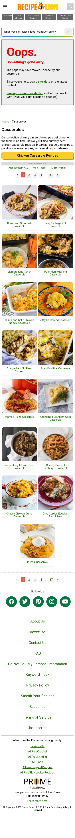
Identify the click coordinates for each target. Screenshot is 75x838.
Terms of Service (37, 717)
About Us (37, 621)
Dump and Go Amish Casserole (19, 225)
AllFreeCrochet (37, 751)
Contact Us (37, 642)
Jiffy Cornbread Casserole (55, 320)
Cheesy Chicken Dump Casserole (19, 515)
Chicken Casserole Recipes (37, 155)
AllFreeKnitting (37, 756)
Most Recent (39, 167)
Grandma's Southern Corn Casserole (55, 418)
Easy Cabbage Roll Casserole (55, 225)
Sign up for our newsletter (25, 93)
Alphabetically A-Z (18, 167)
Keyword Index (37, 674)
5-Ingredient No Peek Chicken (19, 370)
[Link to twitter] (24, 601)
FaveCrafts (37, 746)
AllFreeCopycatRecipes (37, 767)
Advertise (37, 632)
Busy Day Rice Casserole (55, 368)
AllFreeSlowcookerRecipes (37, 772)
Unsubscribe (37, 728)
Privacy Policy (37, 685)
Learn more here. (37, 801)
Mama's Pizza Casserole (19, 417)
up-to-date (43, 81)
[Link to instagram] (51, 601)
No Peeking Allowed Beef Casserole (20, 467)
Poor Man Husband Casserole (55, 273)
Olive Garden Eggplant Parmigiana (55, 515)
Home (5, 121)
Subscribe (38, 706)
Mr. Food (37, 762)
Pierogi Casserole (37, 562)
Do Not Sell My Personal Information (37, 664)
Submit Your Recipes (37, 696)
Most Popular (58, 167)
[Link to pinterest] (38, 601)
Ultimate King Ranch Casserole (19, 273)
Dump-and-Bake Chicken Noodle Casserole (19, 322)
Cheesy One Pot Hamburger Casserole (55, 467)
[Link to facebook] (11, 601)
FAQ (37, 653)
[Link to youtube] (65, 601)
